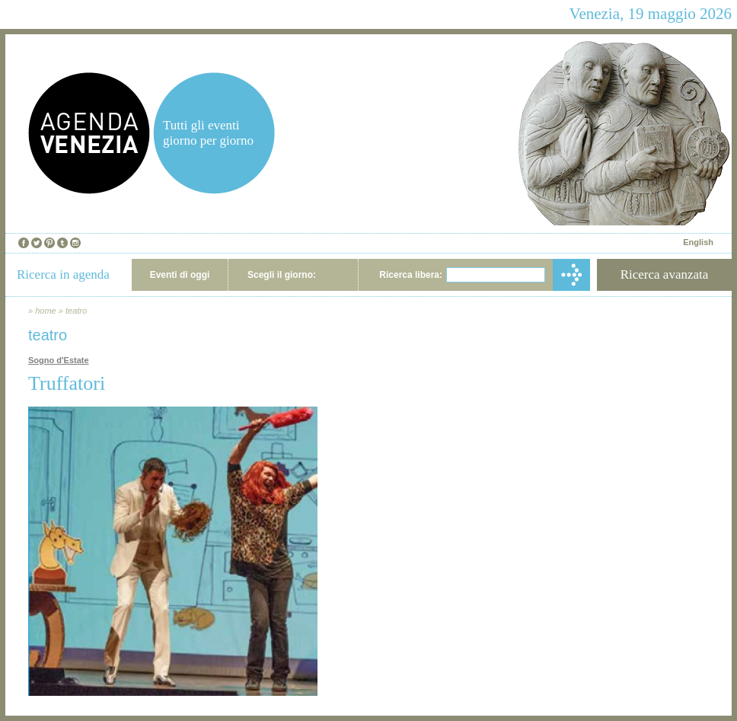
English (698, 242)
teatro (76, 310)
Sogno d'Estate (58, 360)
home (45, 310)
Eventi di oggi (180, 275)
